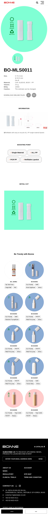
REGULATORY (8, 474)
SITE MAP (27, 474)
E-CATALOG (38, 447)
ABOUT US (7, 468)
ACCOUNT (28, 468)
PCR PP (14, 159)
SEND (40, 459)
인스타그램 (20, 486)
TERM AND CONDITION (32, 477)
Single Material (18, 152)
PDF (34, 95)
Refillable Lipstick (32, 159)
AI (28, 95)
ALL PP (34, 152)
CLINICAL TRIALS (9, 477)
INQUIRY (12, 511)
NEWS (5, 471)
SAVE (36, 511)
